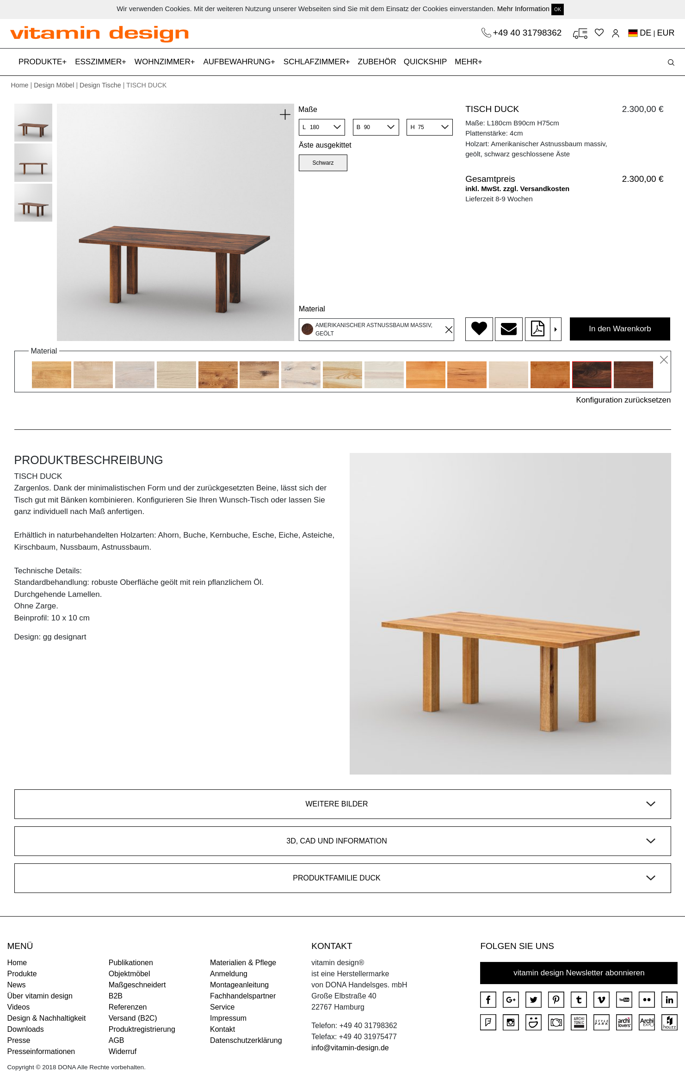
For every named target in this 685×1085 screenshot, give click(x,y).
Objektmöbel (129, 974)
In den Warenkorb (620, 328)
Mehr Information (523, 8)
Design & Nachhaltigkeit (46, 1018)
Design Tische (100, 85)
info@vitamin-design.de (350, 1048)
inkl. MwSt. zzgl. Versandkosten (517, 188)
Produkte (22, 974)
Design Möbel (54, 85)
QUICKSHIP (427, 61)
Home (20, 85)
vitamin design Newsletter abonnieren (579, 972)
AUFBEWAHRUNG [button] (238, 61)
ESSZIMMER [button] (99, 61)
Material (312, 309)
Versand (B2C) (133, 1018)
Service (222, 1007)
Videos (18, 1007)
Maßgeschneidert (137, 985)
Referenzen (128, 1007)
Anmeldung (228, 974)
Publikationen (131, 963)
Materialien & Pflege (243, 963)
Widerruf (122, 1051)
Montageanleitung (239, 985)
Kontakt (222, 1029)
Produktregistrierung (142, 1029)
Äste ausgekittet (325, 145)
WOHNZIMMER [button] (164, 61)
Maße (307, 109)
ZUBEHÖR (377, 61)
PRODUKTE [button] (41, 61)
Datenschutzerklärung (246, 1040)
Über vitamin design (40, 996)
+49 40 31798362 (528, 32)
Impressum (228, 1018)
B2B (116, 996)
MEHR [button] (467, 61)
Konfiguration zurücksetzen (623, 400)
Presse (19, 1040)
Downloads (25, 1029)
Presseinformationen (41, 1051)
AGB (116, 1040)
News (16, 985)
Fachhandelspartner (243, 996)
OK (557, 9)
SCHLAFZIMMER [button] (316, 61)
